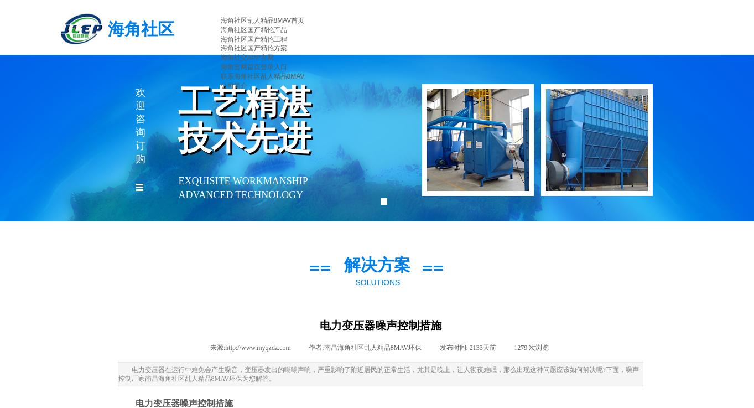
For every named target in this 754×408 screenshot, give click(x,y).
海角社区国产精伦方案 (254, 48)
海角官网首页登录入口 (254, 67)
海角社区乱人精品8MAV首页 (263, 20)
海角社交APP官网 (247, 57)
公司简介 (234, 86)
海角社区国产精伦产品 (254, 30)
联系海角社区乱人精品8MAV (263, 76)
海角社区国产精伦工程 (254, 39)
